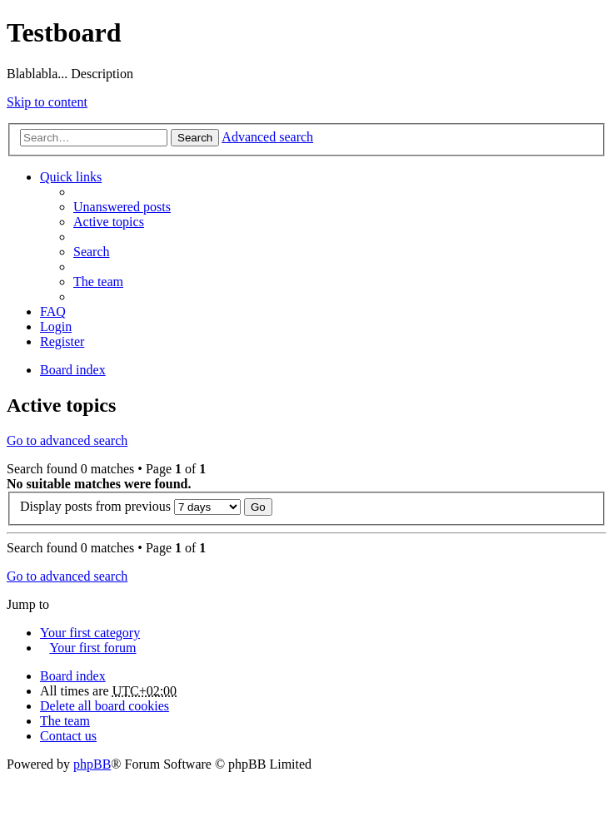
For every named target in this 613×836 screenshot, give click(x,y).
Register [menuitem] (62, 341)
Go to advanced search (67, 440)
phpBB (92, 764)
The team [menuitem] (98, 282)
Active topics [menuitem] (108, 222)
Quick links (71, 177)
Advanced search (267, 137)
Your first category (90, 633)
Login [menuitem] (56, 326)
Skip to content (47, 102)
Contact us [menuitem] (68, 736)
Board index (73, 676)
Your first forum (92, 648)
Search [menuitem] (91, 252)
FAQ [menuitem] (53, 311)
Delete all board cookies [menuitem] (104, 706)
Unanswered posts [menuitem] (122, 207)
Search (194, 137)
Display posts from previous (130, 506)
